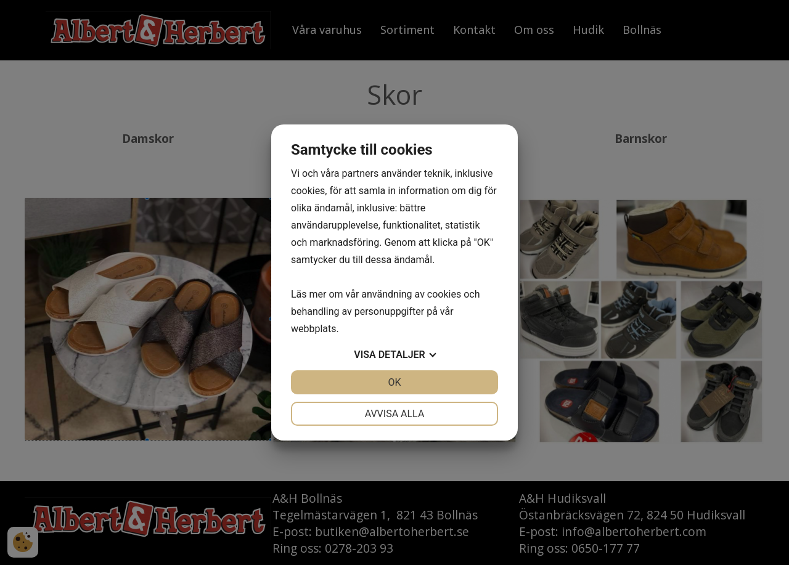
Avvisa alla (395, 414)
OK (394, 382)
